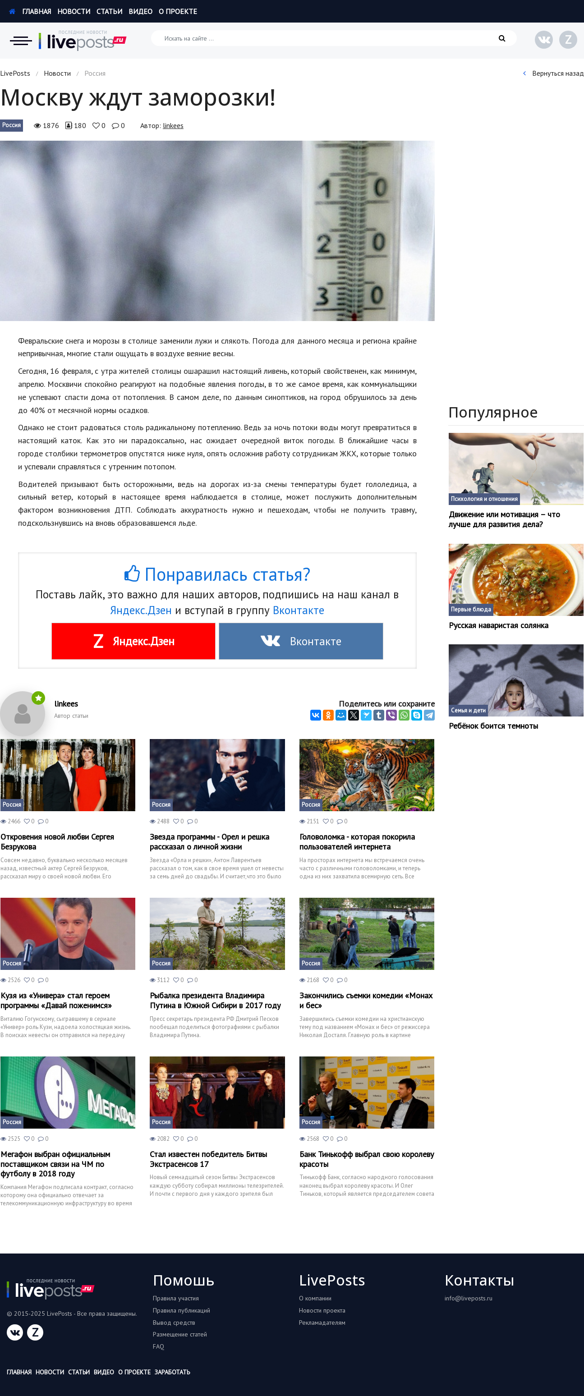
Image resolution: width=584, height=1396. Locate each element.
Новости (73, 11)
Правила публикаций (181, 1310)
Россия (11, 125)
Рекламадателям (322, 1322)
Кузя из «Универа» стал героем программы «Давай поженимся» (56, 1000)
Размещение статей (180, 1334)
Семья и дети (468, 710)
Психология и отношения (484, 499)
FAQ (158, 1346)
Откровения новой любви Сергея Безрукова (57, 841)
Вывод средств (174, 1322)
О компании (315, 1298)
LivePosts (15, 73)
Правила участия (176, 1298)
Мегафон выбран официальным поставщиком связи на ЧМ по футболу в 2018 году (55, 1164)
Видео (140, 11)
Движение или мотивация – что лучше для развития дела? (504, 519)
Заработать (172, 1372)
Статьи (109, 11)
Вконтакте (298, 610)
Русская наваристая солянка (498, 625)
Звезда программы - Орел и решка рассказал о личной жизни (209, 841)
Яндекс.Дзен (141, 610)
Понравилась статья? (217, 574)
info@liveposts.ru (468, 1298)
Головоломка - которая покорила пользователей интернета (357, 841)
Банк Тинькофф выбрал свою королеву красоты (366, 1159)
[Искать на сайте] (334, 38)
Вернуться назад (553, 73)
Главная (30, 11)
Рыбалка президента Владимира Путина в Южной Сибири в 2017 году (215, 1000)
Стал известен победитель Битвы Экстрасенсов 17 (208, 1159)
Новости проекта (322, 1310)
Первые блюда (471, 609)
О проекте (178, 11)
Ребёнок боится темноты (493, 726)
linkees (173, 125)
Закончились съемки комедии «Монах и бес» (365, 1000)
